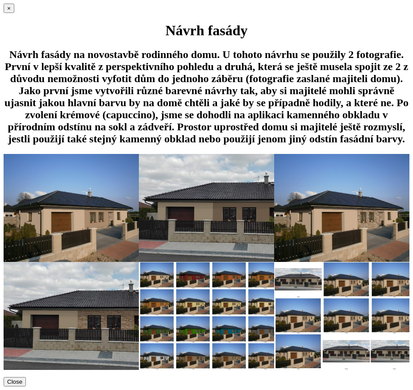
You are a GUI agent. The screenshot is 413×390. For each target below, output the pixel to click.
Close (14, 381)
